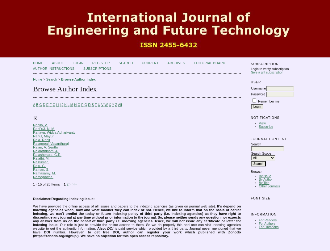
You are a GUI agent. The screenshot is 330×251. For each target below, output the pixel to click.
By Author (266, 179)
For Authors (267, 223)
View (262, 123)
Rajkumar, (40, 162)
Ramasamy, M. (44, 173)
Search (126, 63)
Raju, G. (39, 166)
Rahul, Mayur (43, 136)
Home (38, 63)
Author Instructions (54, 68)
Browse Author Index (78, 79)
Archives (176, 63)
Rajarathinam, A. (46, 151)
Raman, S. (41, 169)
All (120, 105)
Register (101, 63)
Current (150, 63)
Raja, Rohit (41, 140)
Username (258, 88)
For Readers (268, 220)
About (58, 63)
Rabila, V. (40, 125)
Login (78, 63)
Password (258, 94)
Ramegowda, (43, 177)
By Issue (265, 176)
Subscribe (266, 126)
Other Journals (269, 186)
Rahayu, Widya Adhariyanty (54, 132)
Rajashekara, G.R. (47, 155)
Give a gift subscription (267, 72)
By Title (264, 183)
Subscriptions (97, 68)
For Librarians (268, 227)
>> (75, 184)
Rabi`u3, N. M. (44, 129)
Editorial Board (209, 63)
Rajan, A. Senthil (46, 147)
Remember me (268, 101)
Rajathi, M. (41, 158)
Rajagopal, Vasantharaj (51, 143)
